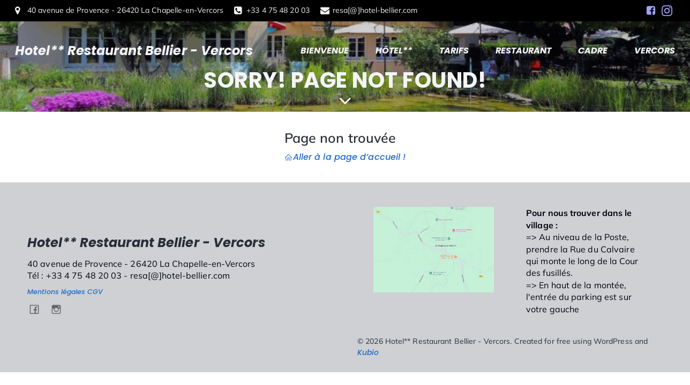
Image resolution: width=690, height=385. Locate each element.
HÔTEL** (394, 50)
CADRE (593, 50)
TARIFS (454, 50)
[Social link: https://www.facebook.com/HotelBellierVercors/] (651, 11)
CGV (95, 291)
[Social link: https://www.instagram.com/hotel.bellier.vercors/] (667, 11)
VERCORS (654, 50)
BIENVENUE (325, 50)
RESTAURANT (523, 50)
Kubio (368, 352)
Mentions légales (56, 291)
